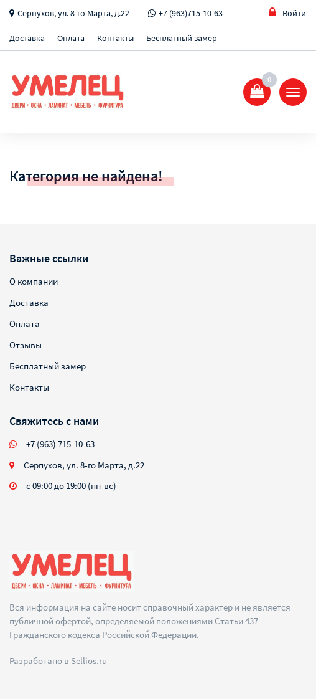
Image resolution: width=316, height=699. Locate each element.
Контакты (115, 38)
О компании (33, 281)
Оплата (71, 38)
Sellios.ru (89, 661)
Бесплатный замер (181, 38)
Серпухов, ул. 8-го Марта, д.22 (73, 13)
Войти (287, 13)
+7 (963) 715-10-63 (60, 444)
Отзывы (25, 345)
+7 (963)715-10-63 (191, 13)
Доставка (27, 38)
